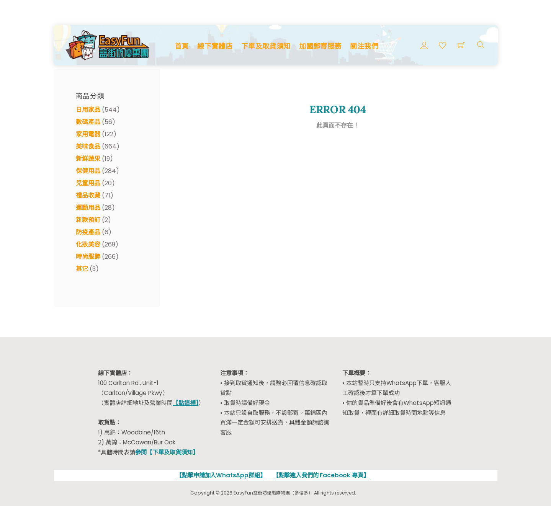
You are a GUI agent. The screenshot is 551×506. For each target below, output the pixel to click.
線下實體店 (214, 46)
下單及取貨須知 (266, 46)
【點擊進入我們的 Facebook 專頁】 (321, 475)
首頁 (182, 46)
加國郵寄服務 (320, 46)
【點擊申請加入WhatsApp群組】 (220, 475)
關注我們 (364, 46)
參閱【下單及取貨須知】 (166, 452)
